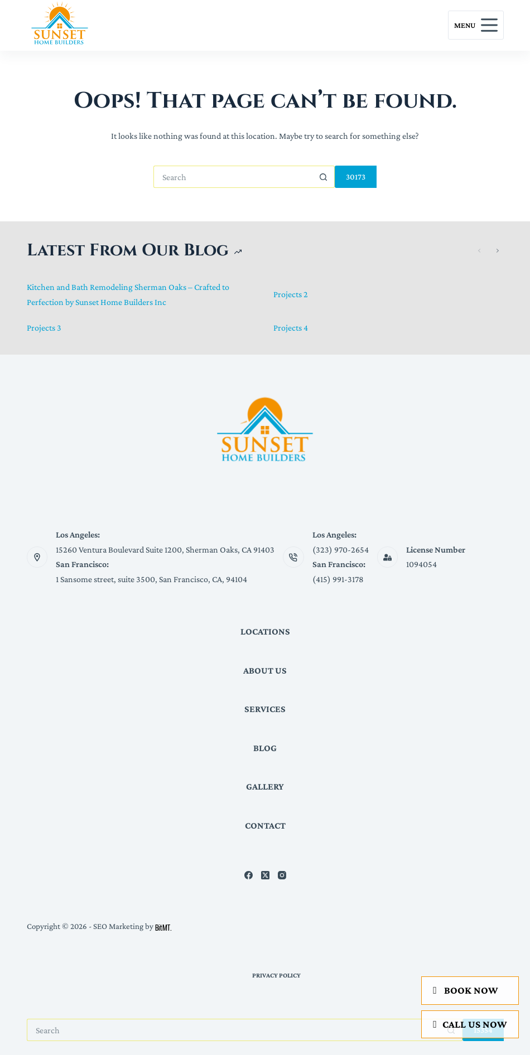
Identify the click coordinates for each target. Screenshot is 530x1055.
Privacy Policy (276, 975)
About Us (265, 670)
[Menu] (476, 25)
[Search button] (323, 177)
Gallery (265, 786)
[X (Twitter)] (265, 875)
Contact (265, 825)
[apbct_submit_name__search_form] (356, 177)
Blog (265, 748)
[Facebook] (248, 875)
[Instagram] (282, 875)
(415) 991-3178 (338, 579)
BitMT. (163, 927)
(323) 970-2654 (340, 549)
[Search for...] (232, 177)
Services (265, 709)
